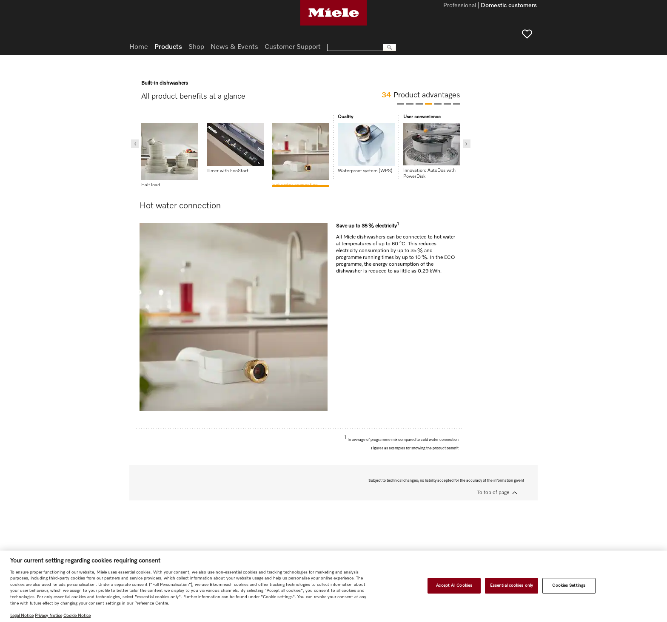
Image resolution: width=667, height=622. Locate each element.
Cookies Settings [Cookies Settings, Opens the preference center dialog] (568, 585)
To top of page (493, 492)
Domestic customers (509, 6)
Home (138, 47)
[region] (333, 586)
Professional (459, 6)
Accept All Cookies (454, 585)
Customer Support (293, 47)
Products (168, 47)
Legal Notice (22, 615)
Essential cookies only (511, 585)
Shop (196, 47)
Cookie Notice (77, 615)
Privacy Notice (48, 615)
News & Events (234, 47)
